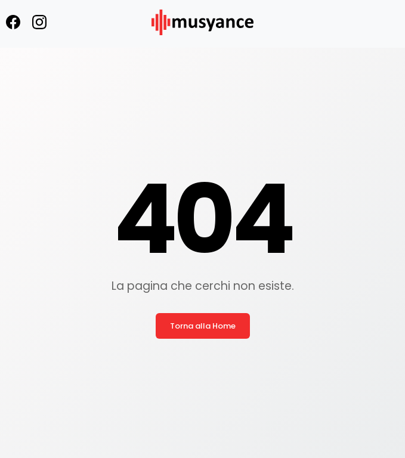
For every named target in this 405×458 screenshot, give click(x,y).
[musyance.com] (202, 43)
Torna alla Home (203, 326)
